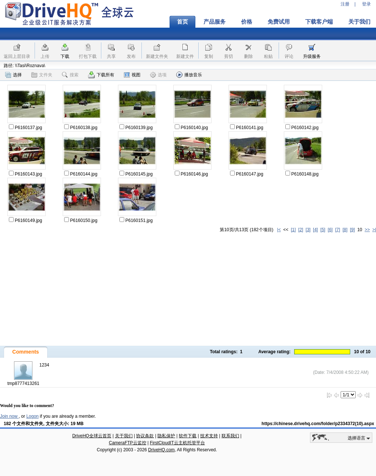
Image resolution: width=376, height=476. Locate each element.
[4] (315, 229)
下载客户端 (319, 22)
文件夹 (41, 74)
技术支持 (209, 435)
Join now (9, 416)
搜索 (70, 75)
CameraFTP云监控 (127, 442)
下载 (64, 56)
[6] (330, 229)
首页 (182, 22)
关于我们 (124, 435)
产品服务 (214, 22)
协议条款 (145, 435)
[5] (322, 229)
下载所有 (101, 75)
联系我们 (230, 435)
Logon (32, 416)
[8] (344, 229)
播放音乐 (189, 75)
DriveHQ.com (161, 449)
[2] (300, 229)
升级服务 (312, 56)
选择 (13, 75)
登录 (366, 4)
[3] (308, 229)
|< (279, 229)
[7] (337, 229)
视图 (132, 74)
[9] (352, 229)
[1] (293, 229)
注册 (345, 4)
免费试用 (279, 22)
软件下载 (187, 435)
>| (374, 229)
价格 (246, 22)
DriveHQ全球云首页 (91, 435)
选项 (158, 75)
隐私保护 (166, 435)
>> (367, 229)
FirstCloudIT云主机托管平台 (177, 442)
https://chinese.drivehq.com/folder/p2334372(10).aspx (318, 423)
